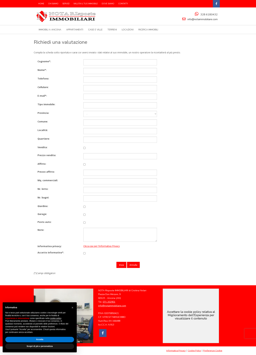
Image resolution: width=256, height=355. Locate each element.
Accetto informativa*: (51, 252)
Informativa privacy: (50, 246)
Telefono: (43, 78)
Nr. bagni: (43, 197)
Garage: (42, 213)
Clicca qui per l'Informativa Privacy (101, 246)
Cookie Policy (194, 350)
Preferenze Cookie (212, 350)
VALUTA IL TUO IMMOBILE (85, 3)
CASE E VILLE (95, 29)
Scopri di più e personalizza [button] (40, 346)
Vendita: (42, 147)
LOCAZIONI (127, 29)
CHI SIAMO (53, 3)
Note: (41, 229)
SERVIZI (65, 3)
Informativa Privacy (176, 350)
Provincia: (43, 112)
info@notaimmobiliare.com (203, 19)
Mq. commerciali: (48, 180)
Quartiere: (44, 138)
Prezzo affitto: (46, 171)
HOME (41, 3)
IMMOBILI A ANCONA (50, 29)
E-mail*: (42, 95)
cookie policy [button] (55, 318)
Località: (43, 129)
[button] (72, 307)
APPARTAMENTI (74, 29)
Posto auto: (44, 221)
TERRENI (112, 29)
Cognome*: (44, 61)
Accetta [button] (39, 339)
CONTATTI (123, 3)
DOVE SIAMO (108, 3)
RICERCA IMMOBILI (148, 29)
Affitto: (42, 163)
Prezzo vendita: (47, 155)
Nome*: (42, 69)
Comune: (43, 121)
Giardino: (43, 205)
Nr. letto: (43, 188)
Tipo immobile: (46, 104)
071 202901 (109, 301)
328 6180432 (209, 14)
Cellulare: (43, 87)
